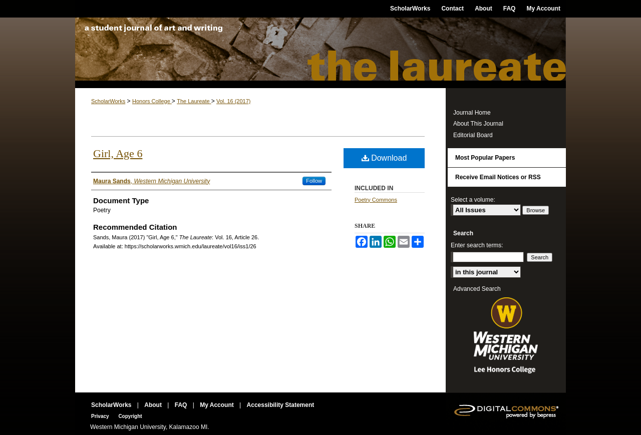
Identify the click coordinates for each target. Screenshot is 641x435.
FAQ (182, 404)
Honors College (152, 101)
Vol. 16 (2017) (233, 101)
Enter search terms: (477, 245)
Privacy (100, 416)
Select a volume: (473, 199)
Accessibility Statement (280, 404)
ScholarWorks (108, 101)
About (153, 404)
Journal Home (472, 112)
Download (384, 158)
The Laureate (320, 53)
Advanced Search (477, 288)
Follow (314, 181)
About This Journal (478, 123)
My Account (217, 404)
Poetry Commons (376, 200)
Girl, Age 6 (117, 153)
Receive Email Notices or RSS (498, 177)
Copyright (130, 416)
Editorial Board (473, 135)
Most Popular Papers (485, 157)
